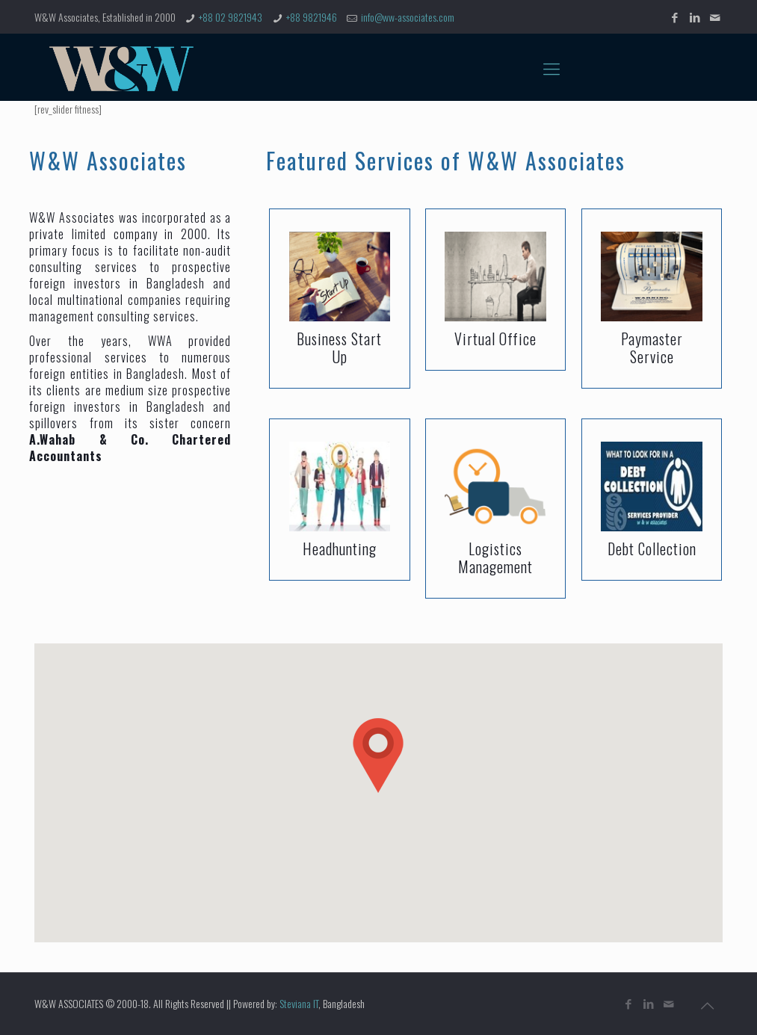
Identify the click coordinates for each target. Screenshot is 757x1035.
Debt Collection (652, 548)
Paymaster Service (652, 347)
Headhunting (340, 548)
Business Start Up (339, 347)
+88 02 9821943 (230, 17)
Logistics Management (495, 557)
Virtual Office (495, 338)
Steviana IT (298, 1003)
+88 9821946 (311, 17)
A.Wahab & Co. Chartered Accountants (130, 447)
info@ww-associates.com (407, 17)
